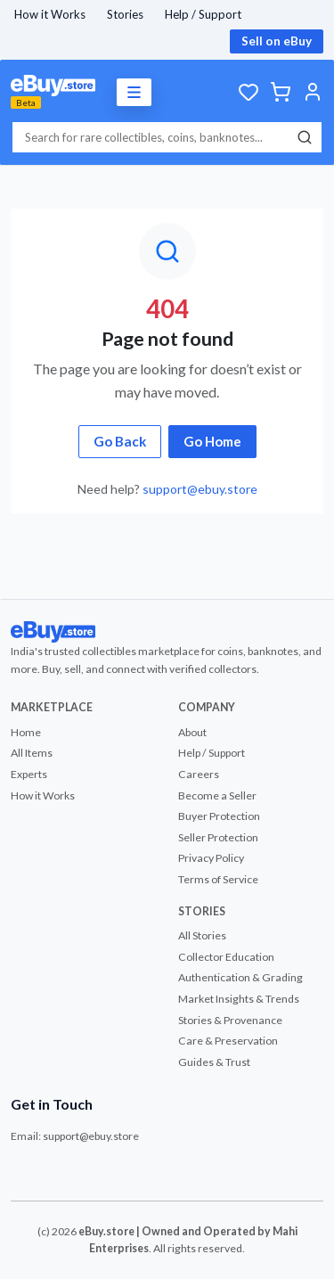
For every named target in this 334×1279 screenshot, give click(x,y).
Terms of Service (218, 879)
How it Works (50, 14)
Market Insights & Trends (238, 998)
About (192, 732)
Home (26, 732)
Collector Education (226, 956)
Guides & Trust (214, 1062)
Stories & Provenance (230, 1020)
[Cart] (280, 91)
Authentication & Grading (240, 977)
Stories (125, 14)
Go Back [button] (120, 441)
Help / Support (203, 14)
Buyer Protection (219, 816)
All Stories (202, 935)
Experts (29, 774)
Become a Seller (217, 795)
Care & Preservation (228, 1040)
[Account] (312, 91)
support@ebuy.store (200, 488)
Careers (198, 774)
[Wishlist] (248, 91)
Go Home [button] (212, 441)
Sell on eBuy (276, 41)
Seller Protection (218, 837)
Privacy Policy (211, 858)
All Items (32, 752)
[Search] (304, 137)
